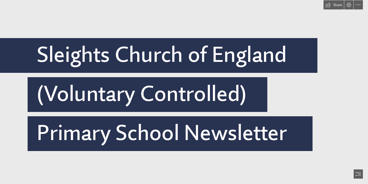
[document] (184, 92)
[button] (334, 4)
